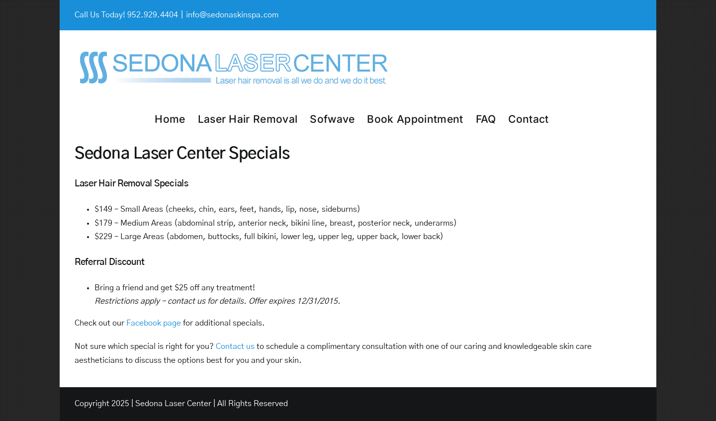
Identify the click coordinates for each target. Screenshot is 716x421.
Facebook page (153, 323)
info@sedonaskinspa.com (232, 15)
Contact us (235, 346)
